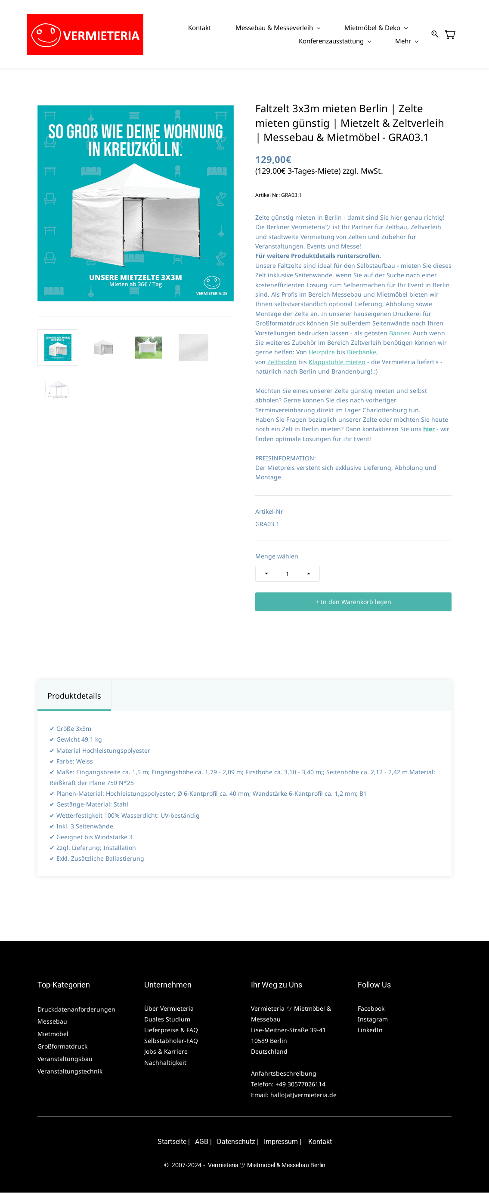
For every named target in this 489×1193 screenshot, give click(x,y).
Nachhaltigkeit (165, 1062)
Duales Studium (167, 1019)
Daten (226, 1142)
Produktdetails (74, 696)
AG (199, 1142)
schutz (245, 1142)
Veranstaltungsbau (65, 1059)
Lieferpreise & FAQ (171, 1030)
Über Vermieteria (169, 1009)
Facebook (371, 1009)
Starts (167, 1142)
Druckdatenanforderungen (76, 1010)
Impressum (281, 1142)
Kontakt (320, 1142)
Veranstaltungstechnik (69, 1071)
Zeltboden (282, 362)
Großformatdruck (63, 1047)
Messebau (52, 1022)
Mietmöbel (52, 1034)
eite (181, 1142)
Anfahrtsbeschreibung (283, 1074)
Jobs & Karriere (166, 1052)
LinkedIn (370, 1030)
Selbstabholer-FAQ (171, 1041)
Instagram (373, 1019)
